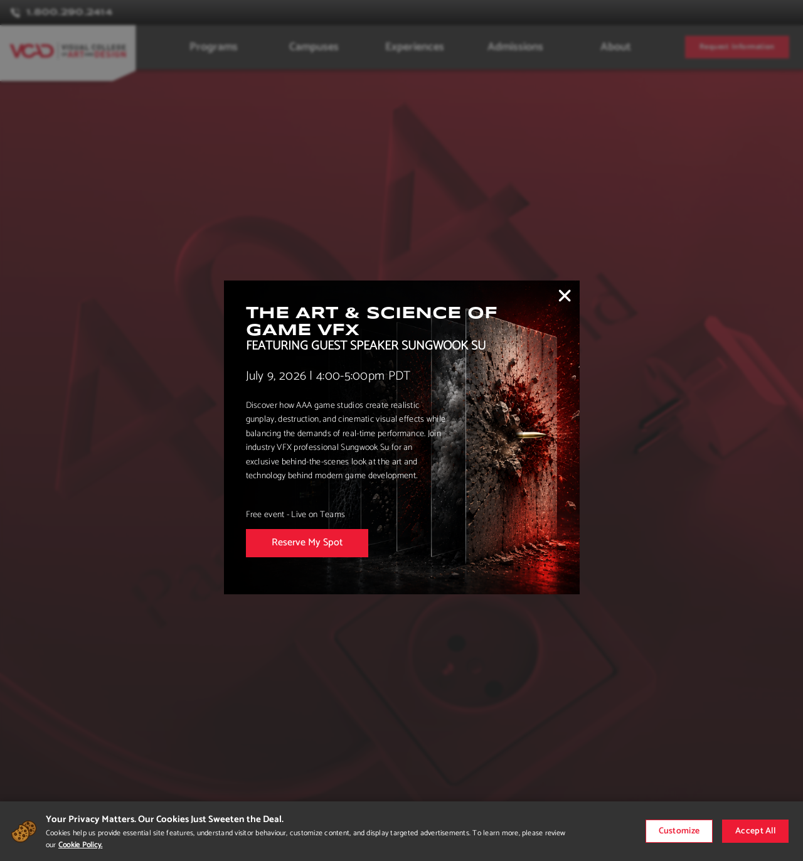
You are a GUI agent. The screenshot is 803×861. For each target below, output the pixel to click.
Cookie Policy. (80, 845)
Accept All (755, 831)
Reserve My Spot (307, 542)
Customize (679, 831)
